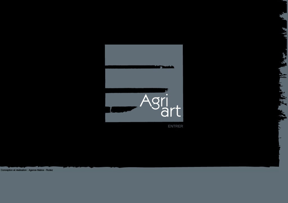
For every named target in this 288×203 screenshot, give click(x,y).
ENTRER (175, 126)
